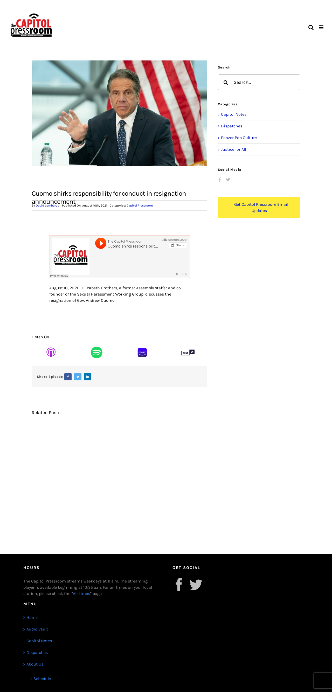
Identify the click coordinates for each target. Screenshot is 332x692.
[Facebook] (68, 377)
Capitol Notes (233, 114)
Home (32, 617)
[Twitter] (78, 377)
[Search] (225, 82)
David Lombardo (47, 205)
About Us (34, 664)
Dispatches (231, 126)
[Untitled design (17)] (142, 344)
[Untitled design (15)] (96, 344)
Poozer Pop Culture (239, 137)
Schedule (42, 678)
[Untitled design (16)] (51, 344)
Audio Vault (37, 629)
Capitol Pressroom (140, 205)
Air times (81, 593)
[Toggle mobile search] (311, 27)
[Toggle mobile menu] (321, 27)
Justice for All (233, 149)
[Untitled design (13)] (188, 344)
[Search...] (259, 82)
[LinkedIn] (88, 377)
